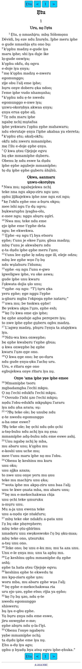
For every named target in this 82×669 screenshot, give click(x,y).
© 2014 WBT (41, 665)
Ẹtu (29, 4)
